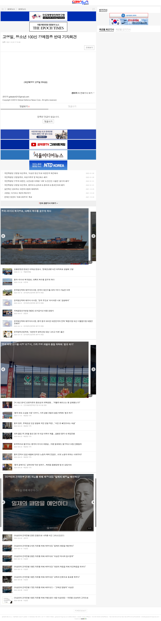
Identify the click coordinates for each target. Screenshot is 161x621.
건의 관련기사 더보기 (48, 203)
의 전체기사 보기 (81, 93)
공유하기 (93, 9)
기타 (19, 47)
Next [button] (93, 236)
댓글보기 (24, 106)
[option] (48, 236)
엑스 (9, 47)
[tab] (106, 29)
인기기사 (103, 9)
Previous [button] (3, 236)
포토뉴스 (11, 9)
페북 (4, 47)
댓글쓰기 (72, 106)
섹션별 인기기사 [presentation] (123, 29)
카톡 (14, 47)
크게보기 (89, 47)
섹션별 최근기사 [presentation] (106, 29)
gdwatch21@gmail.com (19, 96)
